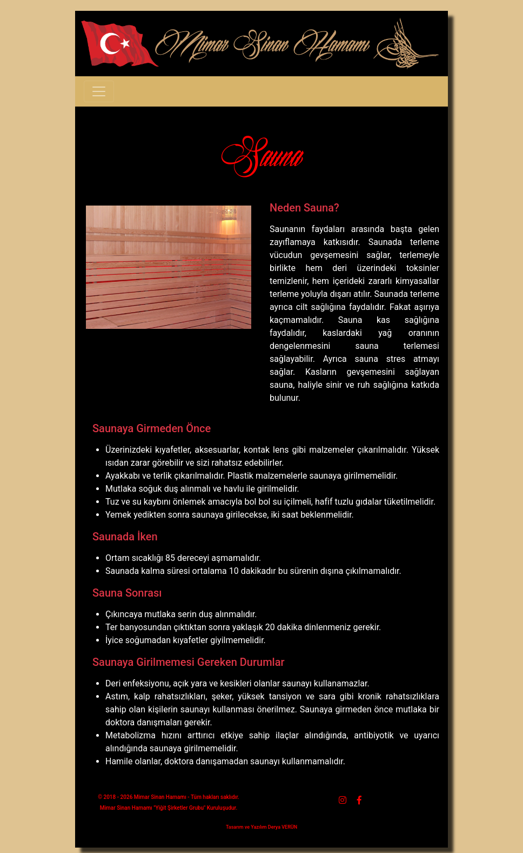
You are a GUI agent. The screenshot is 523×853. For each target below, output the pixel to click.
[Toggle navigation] (99, 91)
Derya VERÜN (282, 827)
